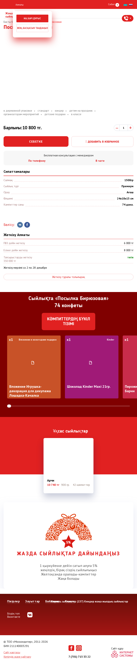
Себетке (36, 141)
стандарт (43, 110)
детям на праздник (81, 110)
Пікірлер (13, 601)
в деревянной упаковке (18, 110)
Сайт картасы (12, 652)
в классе (76, 114)
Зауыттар (32, 601)
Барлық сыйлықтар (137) (67, 601)
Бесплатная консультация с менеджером (68, 155)
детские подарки (54, 114)
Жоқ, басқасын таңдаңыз (32, 28)
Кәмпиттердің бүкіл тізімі (68, 321)
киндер (59, 110)
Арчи (50, 480)
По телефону (36, 160)
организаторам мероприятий (21, 114)
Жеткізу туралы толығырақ (68, 277)
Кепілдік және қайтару (17, 656)
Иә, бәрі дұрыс (32, 18)
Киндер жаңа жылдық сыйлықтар (106, 601)
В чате (100, 160)
